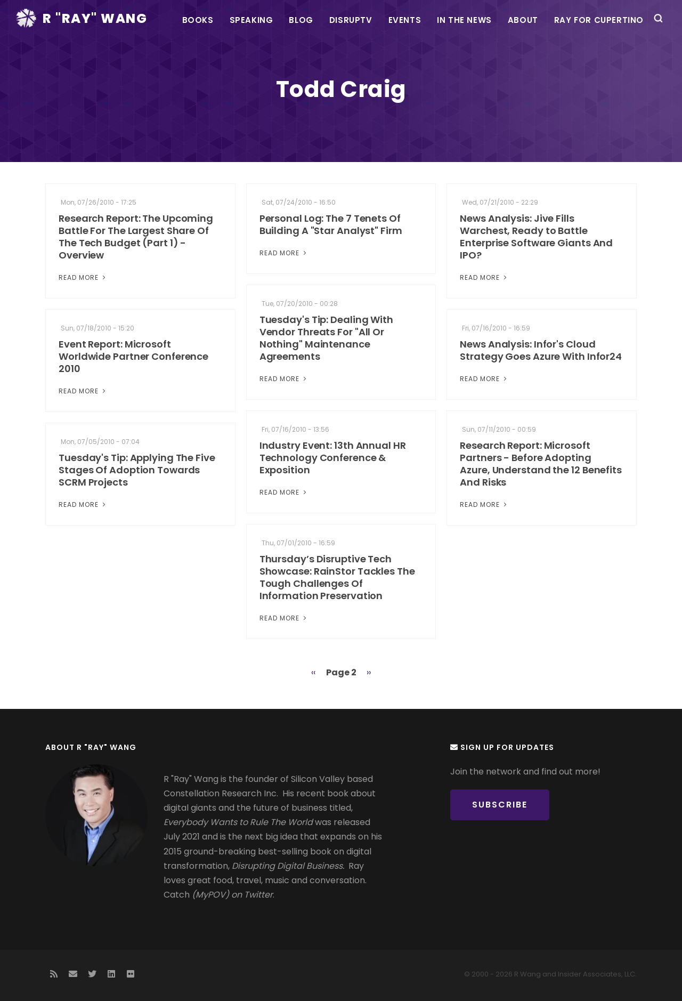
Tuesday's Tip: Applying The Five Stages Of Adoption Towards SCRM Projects (137, 470)
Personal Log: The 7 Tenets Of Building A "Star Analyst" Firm (330, 224)
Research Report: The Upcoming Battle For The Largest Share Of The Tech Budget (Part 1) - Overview (136, 237)
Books (198, 20)
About (523, 20)
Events (404, 20)
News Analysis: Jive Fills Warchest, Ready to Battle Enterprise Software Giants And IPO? (536, 237)
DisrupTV (350, 20)
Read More (83, 277)
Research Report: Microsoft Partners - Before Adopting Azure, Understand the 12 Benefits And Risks (541, 464)
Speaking (251, 20)
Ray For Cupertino (599, 20)
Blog (301, 20)
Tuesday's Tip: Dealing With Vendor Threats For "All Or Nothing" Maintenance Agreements (326, 338)
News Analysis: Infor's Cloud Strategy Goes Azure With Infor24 (541, 350)
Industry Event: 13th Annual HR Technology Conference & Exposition (332, 458)
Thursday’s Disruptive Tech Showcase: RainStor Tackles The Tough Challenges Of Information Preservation (337, 577)
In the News (464, 20)
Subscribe (499, 804)
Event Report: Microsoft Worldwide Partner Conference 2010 (133, 356)
